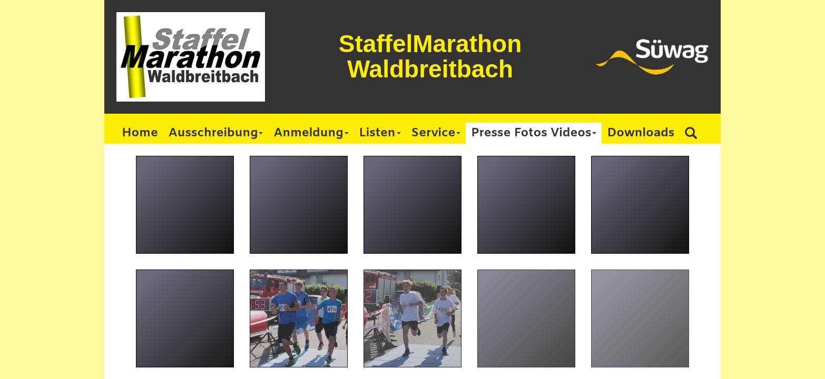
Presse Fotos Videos (533, 133)
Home (140, 133)
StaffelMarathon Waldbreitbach (430, 56)
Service (436, 133)
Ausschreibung (216, 133)
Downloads (640, 133)
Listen (380, 133)
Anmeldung (310, 133)
